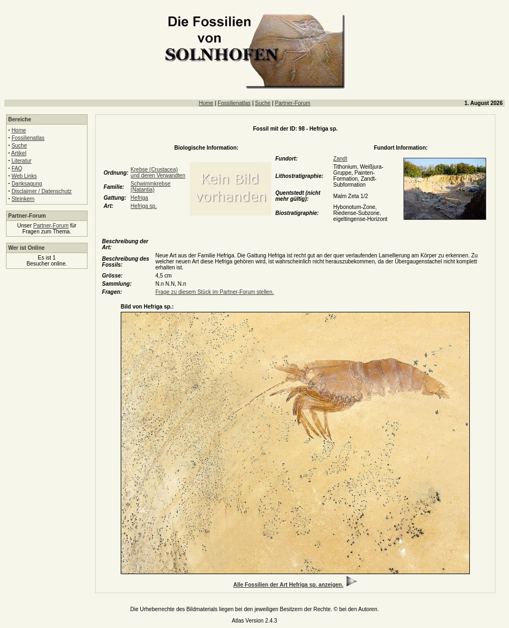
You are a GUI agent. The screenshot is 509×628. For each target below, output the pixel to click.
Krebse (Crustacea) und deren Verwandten (158, 172)
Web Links (24, 176)
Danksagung (26, 184)
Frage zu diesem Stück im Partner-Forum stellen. (215, 292)
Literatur (21, 161)
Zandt (340, 159)
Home (205, 103)
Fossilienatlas (234, 103)
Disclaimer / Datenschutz (41, 191)
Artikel (19, 153)
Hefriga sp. (144, 206)
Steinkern (22, 199)
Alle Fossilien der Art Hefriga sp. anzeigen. (288, 585)
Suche (262, 103)
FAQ (16, 168)
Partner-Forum (293, 103)
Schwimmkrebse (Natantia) (150, 187)
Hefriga (139, 198)
